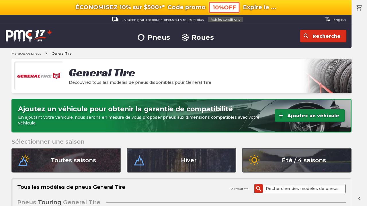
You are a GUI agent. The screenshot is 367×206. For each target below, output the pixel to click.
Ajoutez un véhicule (308, 115)
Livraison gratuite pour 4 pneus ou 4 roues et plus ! (177, 19)
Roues (198, 37)
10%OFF (224, 7)
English (335, 19)
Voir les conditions (225, 19)
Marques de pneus (26, 53)
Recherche (322, 36)
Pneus (154, 37)
